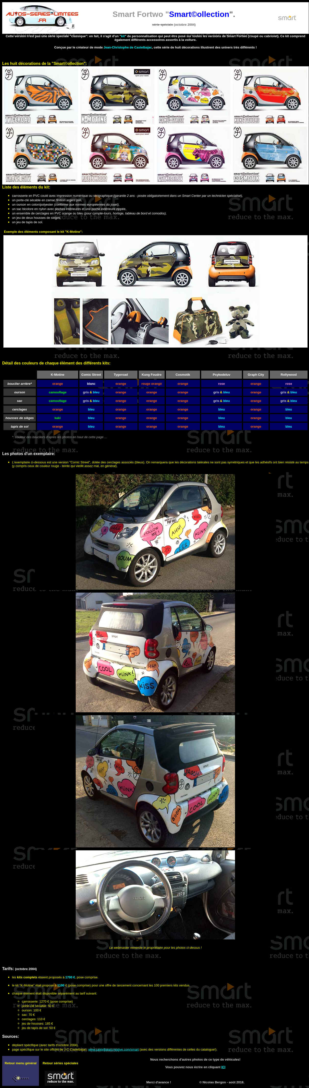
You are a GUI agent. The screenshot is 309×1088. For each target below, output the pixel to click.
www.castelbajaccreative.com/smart (113, 1049)
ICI (223, 1067)
